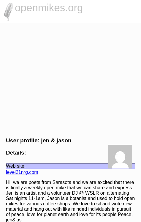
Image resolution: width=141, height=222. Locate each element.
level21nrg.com (22, 172)
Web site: (16, 166)
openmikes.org (49, 7)
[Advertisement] (70, 79)
